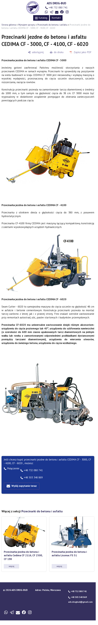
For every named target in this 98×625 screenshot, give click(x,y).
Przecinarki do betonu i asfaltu (52, 24)
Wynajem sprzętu (26, 24)
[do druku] (56, 52)
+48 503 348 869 (31, 477)
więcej (11, 566)
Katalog (41, 17)
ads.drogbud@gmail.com (80, 602)
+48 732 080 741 (56, 7)
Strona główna (9, 24)
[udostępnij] (35, 52)
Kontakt (56, 17)
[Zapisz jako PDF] (80, 52)
